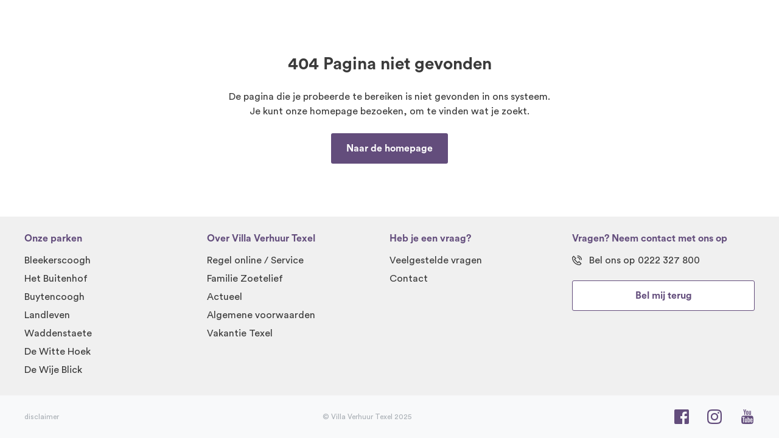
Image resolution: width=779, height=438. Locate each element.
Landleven (47, 315)
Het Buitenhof (56, 278)
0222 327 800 (669, 260)
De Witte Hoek (57, 351)
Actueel (224, 297)
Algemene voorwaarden (261, 315)
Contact (409, 278)
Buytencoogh (54, 297)
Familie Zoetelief (245, 278)
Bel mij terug (663, 296)
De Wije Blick (53, 370)
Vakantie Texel (240, 333)
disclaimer (41, 416)
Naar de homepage (389, 148)
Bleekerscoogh (57, 260)
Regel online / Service (255, 260)
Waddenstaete (58, 333)
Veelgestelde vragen (436, 260)
